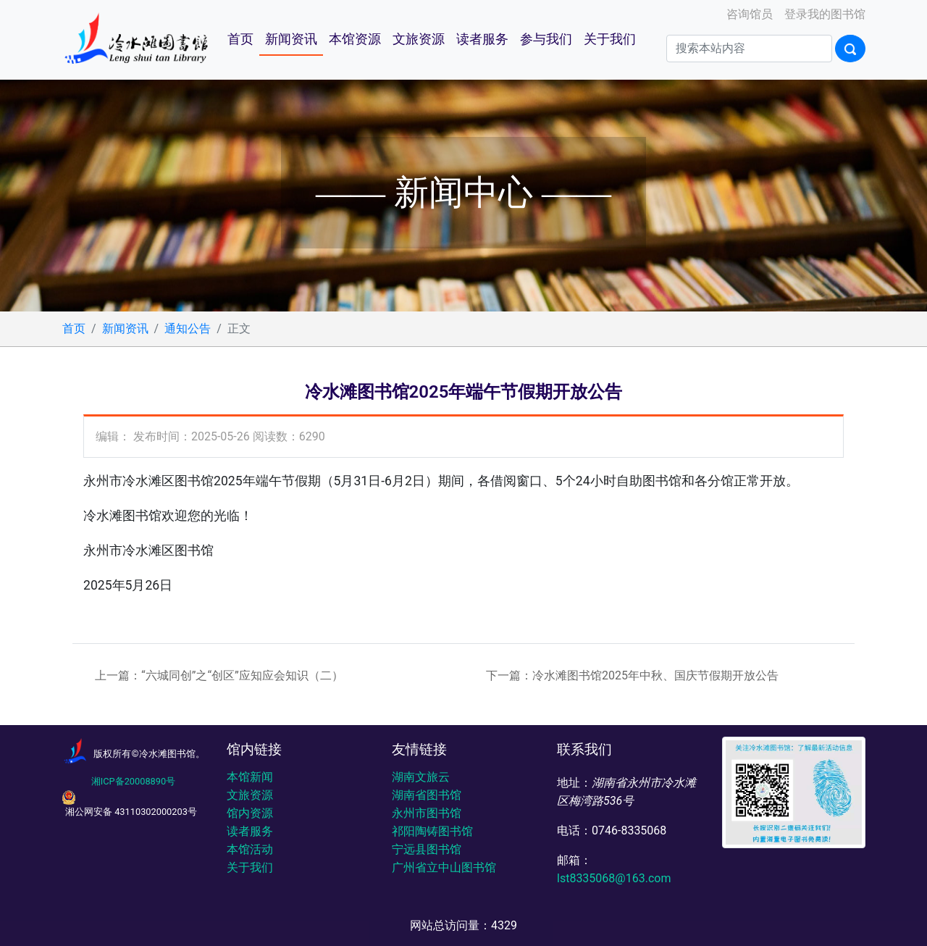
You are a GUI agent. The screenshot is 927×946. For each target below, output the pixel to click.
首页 (240, 39)
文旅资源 (419, 39)
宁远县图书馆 (426, 849)
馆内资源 (250, 813)
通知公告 (187, 328)
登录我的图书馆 (823, 14)
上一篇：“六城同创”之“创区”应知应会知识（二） (219, 675)
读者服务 (482, 39)
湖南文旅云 (421, 777)
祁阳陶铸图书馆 (432, 831)
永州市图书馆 (426, 813)
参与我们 (546, 39)
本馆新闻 (250, 777)
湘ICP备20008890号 (133, 781)
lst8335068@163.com (614, 878)
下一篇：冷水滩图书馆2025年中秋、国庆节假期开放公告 (632, 675)
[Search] (749, 48)
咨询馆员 (748, 14)
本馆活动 (250, 849)
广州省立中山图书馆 (444, 867)
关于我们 (610, 39)
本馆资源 (355, 39)
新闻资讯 (291, 39)
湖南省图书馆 (426, 795)
